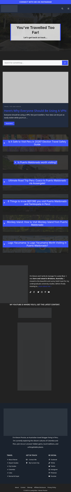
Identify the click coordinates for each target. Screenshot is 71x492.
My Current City (34, 463)
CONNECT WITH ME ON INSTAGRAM (35, 2)
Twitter (53, 466)
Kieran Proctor (42, 490)
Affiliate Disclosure (40, 487)
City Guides (12, 466)
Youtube (53, 476)
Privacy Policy (52, 487)
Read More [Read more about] (9, 123)
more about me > (45, 286)
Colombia (12, 469)
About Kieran (13, 460)
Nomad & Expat (14, 476)
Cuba (10, 473)
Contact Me (33, 460)
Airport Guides (13, 463)
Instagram (54, 469)
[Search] (65, 63)
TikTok (53, 463)
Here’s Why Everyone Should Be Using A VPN (35, 111)
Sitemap (29, 487)
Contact (23, 487)
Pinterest (54, 473)
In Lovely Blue (33, 490)
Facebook (54, 460)
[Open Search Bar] (62, 8)
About (17, 487)
